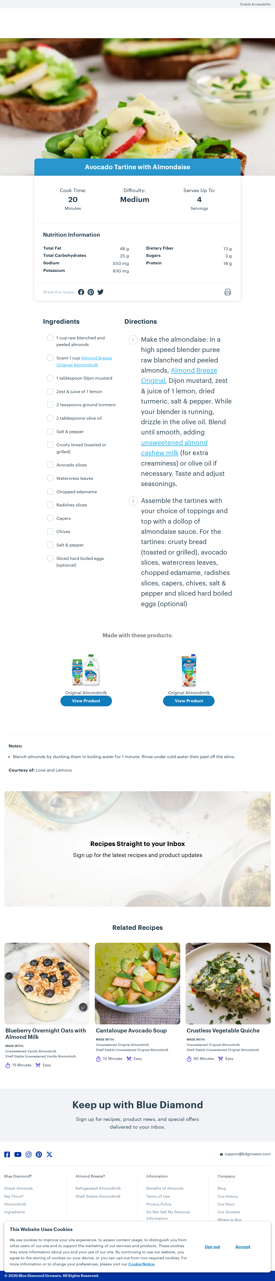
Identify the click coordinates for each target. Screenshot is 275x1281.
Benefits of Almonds (164, 1188)
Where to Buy (230, 1219)
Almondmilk (15, 1204)
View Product (86, 701)
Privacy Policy (159, 1204)
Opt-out (212, 1247)
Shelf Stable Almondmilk (98, 1196)
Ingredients (14, 1212)
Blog (222, 1188)
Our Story (226, 1204)
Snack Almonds (18, 1188)
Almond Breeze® (90, 1176)
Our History (228, 1196)
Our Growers (229, 1212)
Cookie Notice (141, 1264)
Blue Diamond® (18, 1176)
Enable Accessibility (255, 4)
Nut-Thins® (13, 1196)
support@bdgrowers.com (248, 1154)
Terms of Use (158, 1196)
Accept (242, 1247)
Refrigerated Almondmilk (98, 1188)
